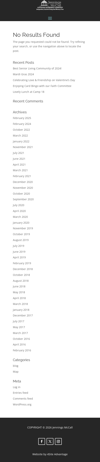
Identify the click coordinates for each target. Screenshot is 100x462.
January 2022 (21, 141)
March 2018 (20, 304)
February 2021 (22, 176)
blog (15, 366)
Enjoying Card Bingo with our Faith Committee (42, 86)
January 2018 (21, 310)
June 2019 (19, 251)
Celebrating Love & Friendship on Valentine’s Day (44, 80)
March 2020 (20, 217)
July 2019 (18, 246)
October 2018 (21, 275)
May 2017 (19, 327)
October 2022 (21, 129)
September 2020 (23, 199)
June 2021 (19, 158)
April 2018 (19, 298)
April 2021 (19, 164)
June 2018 (19, 286)
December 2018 (23, 269)
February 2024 (22, 124)
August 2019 (21, 240)
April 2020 (19, 211)
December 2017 (23, 315)
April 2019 (19, 257)
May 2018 (19, 292)
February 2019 (22, 263)
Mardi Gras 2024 (23, 74)
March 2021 (20, 170)
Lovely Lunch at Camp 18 (28, 92)
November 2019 (23, 228)
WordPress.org (22, 404)
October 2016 (21, 339)
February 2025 (22, 118)
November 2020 (23, 188)
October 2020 (21, 193)
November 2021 (23, 147)
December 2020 (23, 182)
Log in (16, 387)
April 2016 (19, 344)
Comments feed (23, 398)
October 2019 (21, 234)
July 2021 (18, 153)
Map (16, 371)
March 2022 (20, 135)
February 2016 (22, 350)
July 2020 (18, 205)
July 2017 (18, 321)
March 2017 (20, 333)
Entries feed (20, 392)
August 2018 (21, 280)
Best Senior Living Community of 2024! (37, 68)
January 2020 (21, 222)
